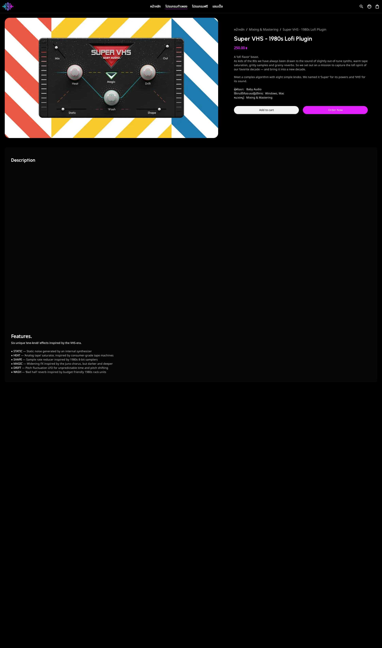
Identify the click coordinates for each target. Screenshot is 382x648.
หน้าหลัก (155, 6)
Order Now (335, 110)
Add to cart (266, 110)
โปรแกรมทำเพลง (176, 6)
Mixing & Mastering (263, 29)
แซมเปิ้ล (217, 6)
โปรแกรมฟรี (200, 6)
